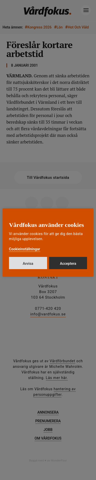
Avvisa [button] (28, 263)
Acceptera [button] (68, 263)
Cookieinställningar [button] (24, 249)
